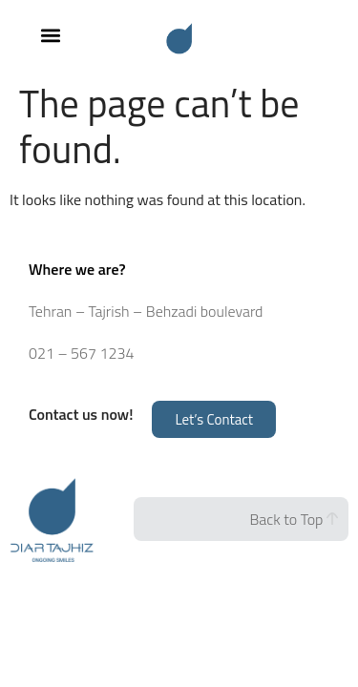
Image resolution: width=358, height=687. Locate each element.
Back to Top (293, 519)
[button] (50, 35)
